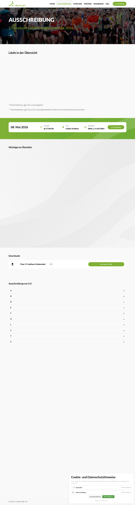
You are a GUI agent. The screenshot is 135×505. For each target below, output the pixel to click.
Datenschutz (105, 500)
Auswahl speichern (95, 496)
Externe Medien (81, 492)
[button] (67, 290)
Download (106, 264)
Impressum (98, 500)
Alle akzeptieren (108, 496)
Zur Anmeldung (119, 4)
